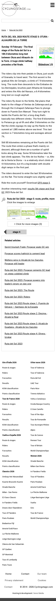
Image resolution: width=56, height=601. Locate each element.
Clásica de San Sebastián (13, 544)
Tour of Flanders (9, 513)
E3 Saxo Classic (9, 497)
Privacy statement (14, 580)
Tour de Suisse (36, 435)
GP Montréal (7, 554)
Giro (32, 507)
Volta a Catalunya (38, 398)
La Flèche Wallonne (10, 533)
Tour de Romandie (38, 419)
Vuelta (33, 502)
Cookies (42, 580)
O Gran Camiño (36, 409)
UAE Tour (34, 383)
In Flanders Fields (9, 502)
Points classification (11, 393)
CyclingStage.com (17, 8)
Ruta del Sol (35, 378)
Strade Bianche (8, 487)
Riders (5, 372)
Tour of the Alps (37, 414)
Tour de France (36, 513)
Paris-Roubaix (8, 518)
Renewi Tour (35, 440)
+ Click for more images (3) (28, 223)
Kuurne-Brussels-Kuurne (12, 481)
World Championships (39, 450)
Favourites (6, 378)
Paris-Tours (7, 564)
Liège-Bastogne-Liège (11, 539)
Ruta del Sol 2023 (13, 343)
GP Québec (7, 549)
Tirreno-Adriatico (37, 393)
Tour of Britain (36, 445)
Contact (8, 586)
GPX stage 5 (43, 182)
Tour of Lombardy (9, 559)
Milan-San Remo (37, 466)
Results (5, 383)
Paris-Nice (34, 388)
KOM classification (10, 388)
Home (3, 30)
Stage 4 (16, 231)
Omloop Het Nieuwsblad (12, 476)
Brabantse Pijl (8, 523)
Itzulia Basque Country (40, 404)
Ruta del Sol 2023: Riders (17, 296)
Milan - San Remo (9, 492)
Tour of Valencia (37, 367)
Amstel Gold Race (10, 528)
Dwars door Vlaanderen (12, 507)
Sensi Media (38, 593)
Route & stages (9, 367)
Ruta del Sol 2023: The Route (19, 290)
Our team (42, 573)
